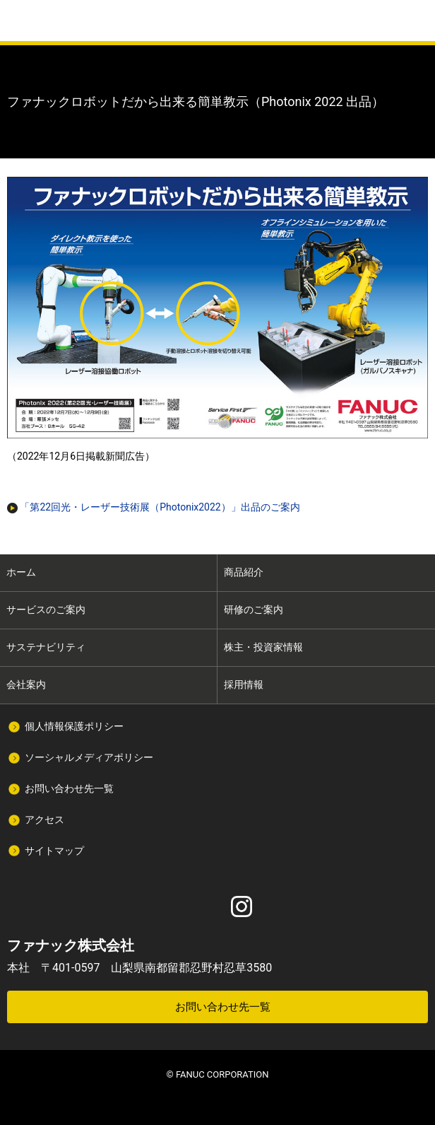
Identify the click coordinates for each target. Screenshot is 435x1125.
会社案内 (26, 684)
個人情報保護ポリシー (74, 726)
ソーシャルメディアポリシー (89, 757)
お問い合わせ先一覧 (69, 788)
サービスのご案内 (45, 609)
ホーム (21, 572)
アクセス (44, 819)
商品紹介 (243, 572)
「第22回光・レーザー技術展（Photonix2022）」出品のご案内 (153, 507)
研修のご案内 (253, 609)
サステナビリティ (45, 647)
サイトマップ (54, 850)
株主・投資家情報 (263, 647)
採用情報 (243, 684)
